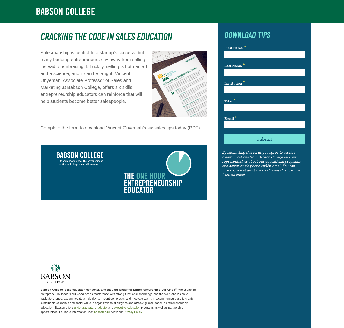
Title (228, 101)
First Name (233, 48)
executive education (127, 307)
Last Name (233, 65)
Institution (233, 83)
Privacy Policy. (132, 312)
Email (229, 118)
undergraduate (83, 307)
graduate (101, 307)
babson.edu (102, 312)
